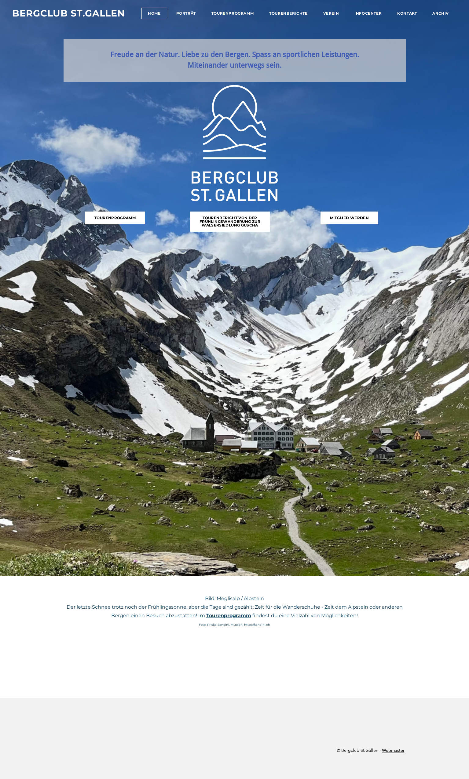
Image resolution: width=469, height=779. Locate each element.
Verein (331, 13)
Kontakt (407, 13)
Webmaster (393, 750)
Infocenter (368, 13)
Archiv (440, 13)
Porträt (186, 13)
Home (154, 13)
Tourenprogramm (232, 13)
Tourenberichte (288, 13)
